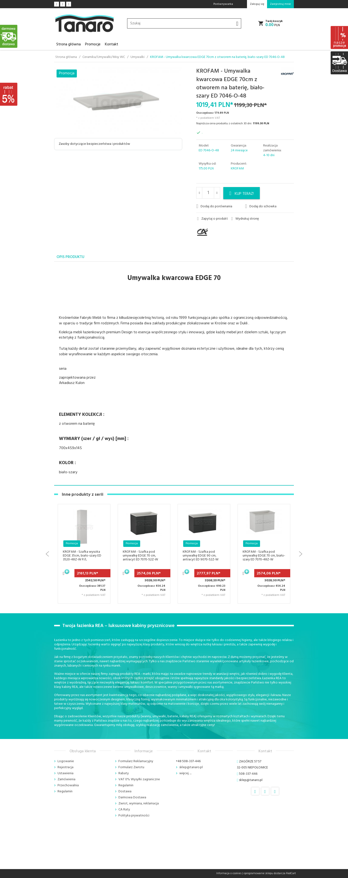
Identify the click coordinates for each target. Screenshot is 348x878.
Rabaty (123, 773)
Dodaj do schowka (260, 206)
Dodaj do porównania (214, 206)
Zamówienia (66, 779)
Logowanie (66, 761)
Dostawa (124, 791)
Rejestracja (65, 767)
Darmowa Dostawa (132, 797)
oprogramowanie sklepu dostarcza (264, 873)
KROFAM (237, 168)
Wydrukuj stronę (245, 218)
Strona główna (68, 44)
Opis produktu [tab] (70, 257)
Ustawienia (65, 773)
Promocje (93, 44)
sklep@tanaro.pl (191, 767)
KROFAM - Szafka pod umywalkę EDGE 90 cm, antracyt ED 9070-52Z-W (200, 555)
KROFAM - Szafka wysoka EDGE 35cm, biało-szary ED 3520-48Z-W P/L (82, 555)
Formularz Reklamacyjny (135, 761)
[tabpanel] (174, 374)
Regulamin (65, 791)
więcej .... (185, 773)
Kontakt (111, 44)
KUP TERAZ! (241, 194)
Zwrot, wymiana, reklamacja (138, 803)
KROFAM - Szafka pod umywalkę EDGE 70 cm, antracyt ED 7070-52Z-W (140, 555)
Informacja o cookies (228, 873)
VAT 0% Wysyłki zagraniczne (139, 779)
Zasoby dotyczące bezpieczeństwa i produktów (94, 144)
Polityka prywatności (133, 815)
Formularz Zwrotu (131, 767)
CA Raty (124, 809)
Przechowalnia (68, 785)
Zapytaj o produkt (212, 218)
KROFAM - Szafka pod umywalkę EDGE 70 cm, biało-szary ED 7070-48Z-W (264, 555)
